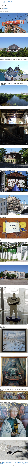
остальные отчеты (6, 8)
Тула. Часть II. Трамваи (18, 462)
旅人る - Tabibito (6, 2)
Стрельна (1, 463)
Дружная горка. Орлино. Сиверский (6, 462)
